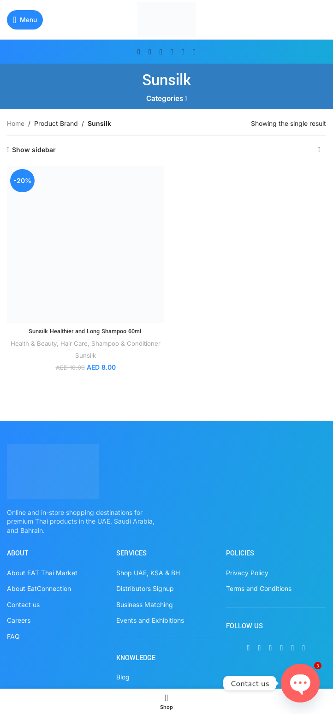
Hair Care (74, 343)
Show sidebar (34, 149)
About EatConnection (39, 588)
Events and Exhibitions (150, 620)
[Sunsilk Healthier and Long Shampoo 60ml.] (85, 244)
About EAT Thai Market (42, 573)
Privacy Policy (247, 573)
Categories (164, 98)
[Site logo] (166, 19)
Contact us (23, 604)
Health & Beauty (34, 343)
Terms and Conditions (258, 588)
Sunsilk (85, 355)
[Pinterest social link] (172, 52)
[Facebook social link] (138, 52)
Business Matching (144, 604)
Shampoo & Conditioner (126, 343)
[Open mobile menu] (25, 20)
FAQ (13, 636)
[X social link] (149, 52)
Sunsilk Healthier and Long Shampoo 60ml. (86, 331)
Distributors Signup (145, 588)
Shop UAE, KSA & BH (148, 573)
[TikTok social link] (194, 52)
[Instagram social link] (160, 52)
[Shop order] (319, 150)
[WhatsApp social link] (183, 52)
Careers (18, 620)
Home (15, 123)
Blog (123, 677)
